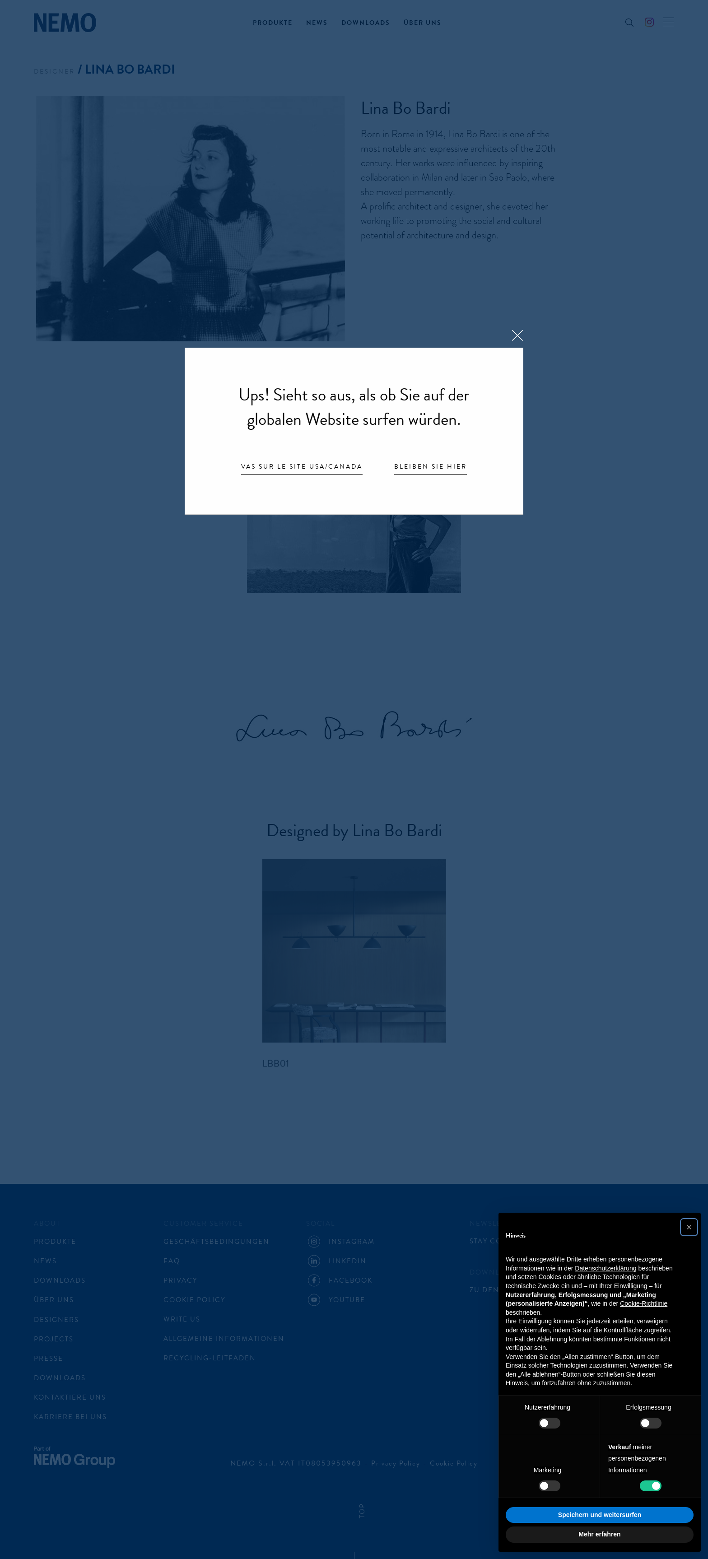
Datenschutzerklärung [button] (605, 1268)
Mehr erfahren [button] (599, 1534)
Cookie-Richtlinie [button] (643, 1303)
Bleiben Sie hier (430, 467)
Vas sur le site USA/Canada (302, 467)
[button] (689, 1227)
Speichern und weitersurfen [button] (599, 1514)
